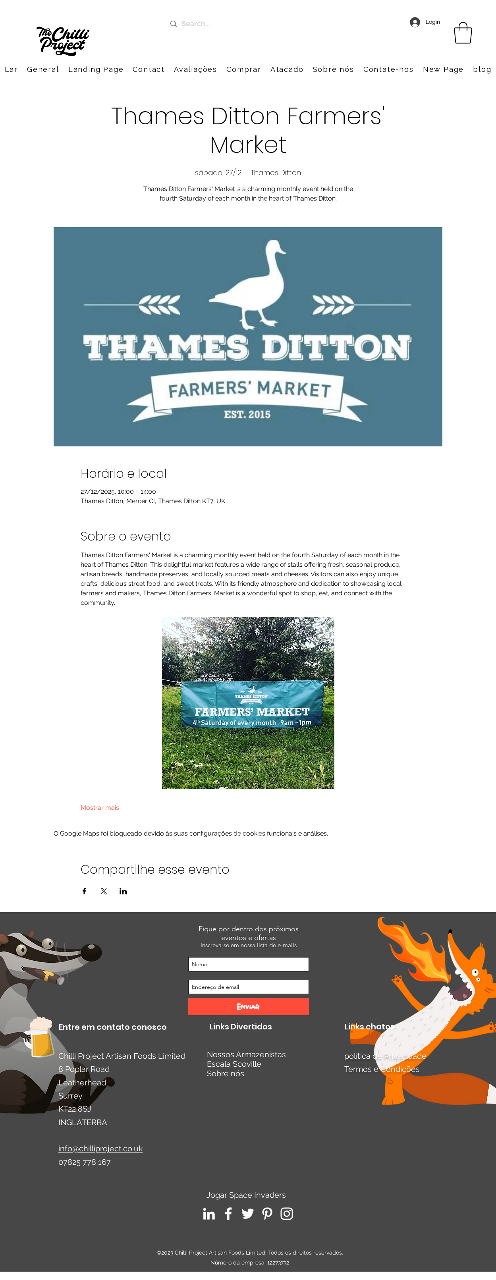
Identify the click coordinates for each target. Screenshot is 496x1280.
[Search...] (247, 24)
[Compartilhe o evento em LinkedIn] (123, 891)
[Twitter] (247, 1213)
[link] (463, 33)
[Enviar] (248, 1006)
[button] (388, 69)
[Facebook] (228, 1213)
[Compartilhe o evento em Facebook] (84, 891)
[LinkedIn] (209, 1213)
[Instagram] (286, 1213)
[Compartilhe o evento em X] (104, 891)
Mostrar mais (100, 807)
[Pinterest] (267, 1213)
